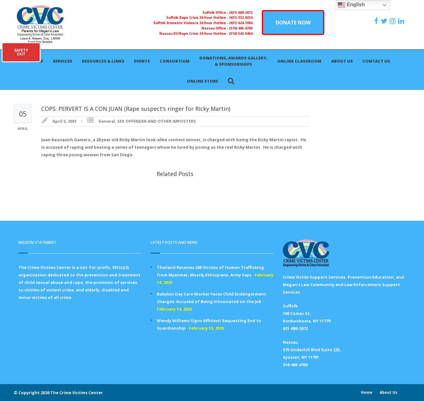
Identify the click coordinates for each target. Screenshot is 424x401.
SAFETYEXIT (21, 52)
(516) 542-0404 (240, 33)
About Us (342, 61)
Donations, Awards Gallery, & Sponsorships (233, 61)
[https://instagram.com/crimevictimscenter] (393, 21)
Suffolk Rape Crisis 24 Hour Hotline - (197, 17)
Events (142, 61)
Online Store (202, 81)
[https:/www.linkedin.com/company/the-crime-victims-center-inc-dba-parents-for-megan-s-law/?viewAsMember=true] (402, 21)
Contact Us (376, 61)
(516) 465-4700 (240, 28)
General (106, 121)
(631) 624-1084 (240, 23)
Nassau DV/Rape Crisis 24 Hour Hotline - (194, 33)
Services (62, 61)
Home (366, 392)
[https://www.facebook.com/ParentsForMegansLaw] (377, 21)
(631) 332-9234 (240, 17)
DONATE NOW (293, 22)
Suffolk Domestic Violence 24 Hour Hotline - (191, 23)
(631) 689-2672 (240, 12)
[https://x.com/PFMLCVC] (385, 21)
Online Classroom (299, 61)
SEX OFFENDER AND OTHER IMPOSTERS (156, 121)
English (351, 5)
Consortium (175, 61)
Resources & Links (103, 61)
